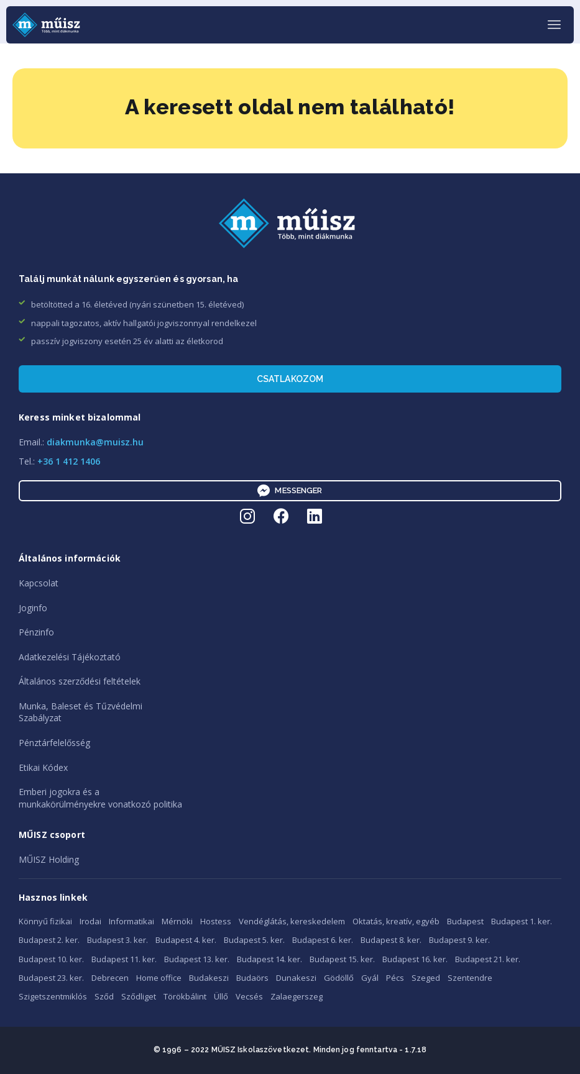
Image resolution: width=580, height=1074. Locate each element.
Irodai (90, 921)
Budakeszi (209, 977)
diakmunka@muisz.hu (95, 442)
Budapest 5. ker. (254, 939)
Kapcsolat (38, 583)
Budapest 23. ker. (51, 977)
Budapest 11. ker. (124, 959)
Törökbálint (184, 996)
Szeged (426, 977)
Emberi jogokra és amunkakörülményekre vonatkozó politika (100, 798)
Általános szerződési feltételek (79, 681)
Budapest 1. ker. (521, 921)
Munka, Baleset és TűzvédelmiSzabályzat (80, 712)
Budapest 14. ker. (269, 959)
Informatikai (131, 921)
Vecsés (249, 996)
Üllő (221, 996)
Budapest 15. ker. (342, 959)
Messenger (289, 491)
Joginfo (33, 608)
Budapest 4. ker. (185, 939)
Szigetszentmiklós (53, 996)
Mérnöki (177, 921)
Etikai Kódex (43, 767)
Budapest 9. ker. (459, 939)
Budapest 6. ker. (322, 939)
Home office (159, 977)
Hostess (215, 921)
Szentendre (470, 977)
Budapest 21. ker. (487, 959)
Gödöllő (339, 977)
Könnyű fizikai (45, 921)
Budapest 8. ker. (391, 939)
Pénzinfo (36, 632)
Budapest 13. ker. (196, 959)
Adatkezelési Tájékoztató (70, 657)
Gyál (370, 977)
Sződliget (138, 996)
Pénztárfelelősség (54, 743)
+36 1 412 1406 (68, 461)
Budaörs (252, 977)
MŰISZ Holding (49, 859)
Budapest (465, 921)
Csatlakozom (290, 379)
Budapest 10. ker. (51, 959)
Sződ (104, 996)
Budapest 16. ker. (415, 959)
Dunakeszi (296, 977)
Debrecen (110, 977)
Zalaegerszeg (296, 996)
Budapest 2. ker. (49, 939)
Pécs (395, 977)
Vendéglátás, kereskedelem (292, 921)
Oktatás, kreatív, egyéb (396, 921)
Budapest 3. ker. (117, 939)
